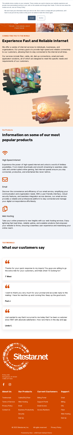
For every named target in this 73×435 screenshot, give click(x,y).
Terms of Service (8, 402)
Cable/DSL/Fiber (24, 398)
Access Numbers (43, 410)
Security (21, 414)
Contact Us (6, 410)
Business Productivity (26, 410)
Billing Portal (41, 398)
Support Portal (42, 402)
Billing (63, 402)
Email (20, 406)
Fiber (63, 410)
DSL (62, 406)
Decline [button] (41, 18)
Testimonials (6, 398)
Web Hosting (23, 402)
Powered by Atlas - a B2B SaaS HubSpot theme (36, 433)
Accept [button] (32, 18)
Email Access (42, 406)
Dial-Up (21, 418)
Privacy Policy (7, 406)
